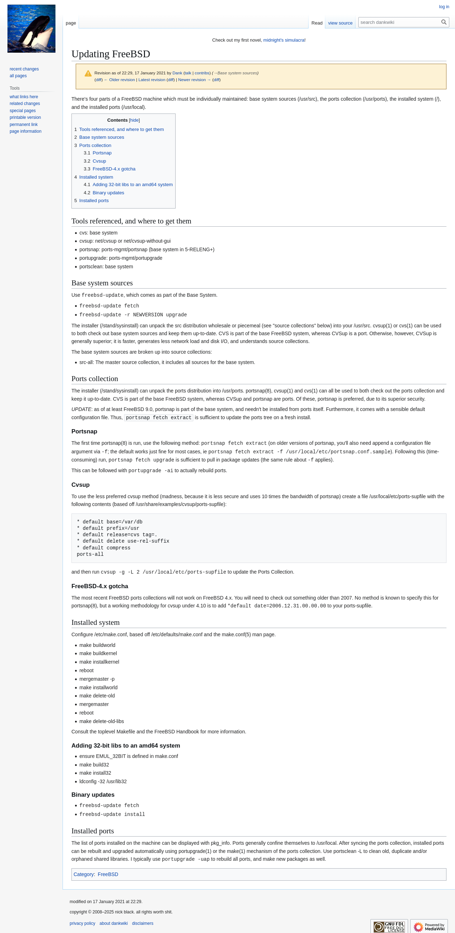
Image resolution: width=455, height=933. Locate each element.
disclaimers (142, 918)
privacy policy (82, 918)
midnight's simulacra (284, 40)
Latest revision (151, 79)
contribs (202, 72)
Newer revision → (194, 79)
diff (98, 79)
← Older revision (119, 79)
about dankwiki (114, 918)
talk (188, 72)
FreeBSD (108, 870)
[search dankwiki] (403, 22)
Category (84, 870)
